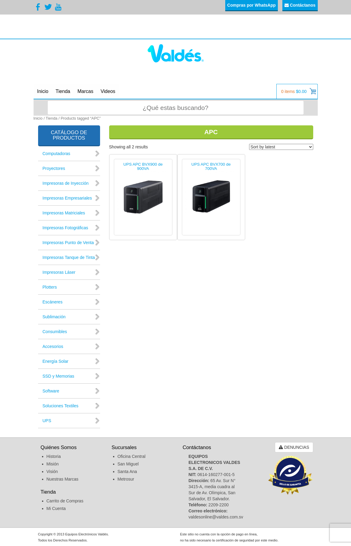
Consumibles (55, 331)
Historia (54, 456)
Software (51, 391)
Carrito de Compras (65, 500)
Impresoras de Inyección (66, 183)
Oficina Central (132, 456)
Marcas (85, 91)
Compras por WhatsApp (251, 5)
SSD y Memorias (58, 376)
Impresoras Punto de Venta (68, 242)
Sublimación (54, 316)
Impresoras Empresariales (67, 198)
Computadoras (56, 153)
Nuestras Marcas (63, 479)
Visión (52, 471)
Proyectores (54, 168)
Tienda (63, 91)
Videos (108, 91)
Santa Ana (127, 471)
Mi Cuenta (56, 508)
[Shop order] (281, 147)
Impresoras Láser (59, 272)
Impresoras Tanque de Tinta (69, 257)
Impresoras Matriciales (64, 212)
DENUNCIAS (294, 447)
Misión (53, 464)
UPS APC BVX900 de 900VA (143, 166)
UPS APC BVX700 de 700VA (211, 166)
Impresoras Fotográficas (65, 227)
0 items (298, 91)
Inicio (42, 91)
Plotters (50, 287)
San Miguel (128, 464)
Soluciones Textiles (61, 405)
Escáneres (53, 301)
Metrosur (126, 479)
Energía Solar (56, 361)
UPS (47, 420)
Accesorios (53, 346)
